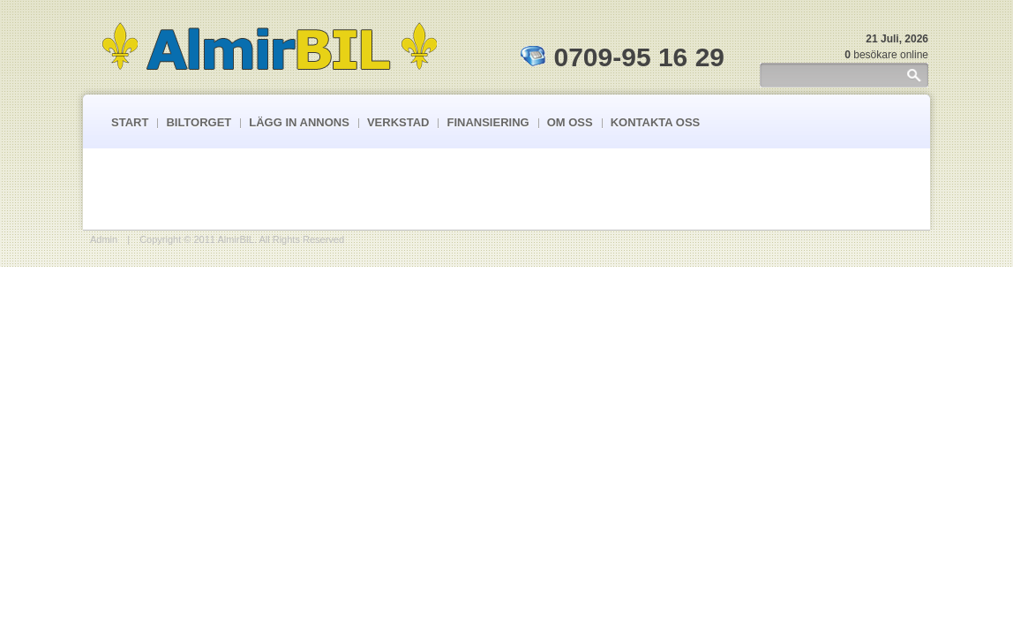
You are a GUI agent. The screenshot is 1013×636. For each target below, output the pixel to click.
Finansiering (487, 122)
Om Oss (570, 122)
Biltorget (198, 122)
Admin (103, 239)
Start (129, 122)
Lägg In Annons (299, 122)
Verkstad (398, 122)
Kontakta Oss (656, 122)
